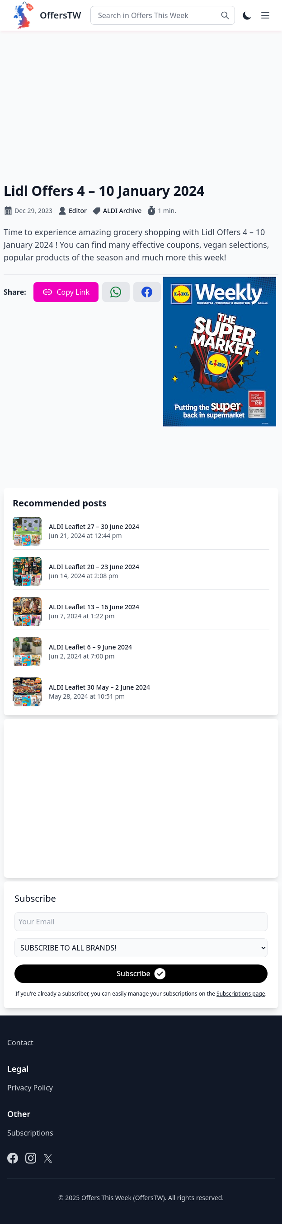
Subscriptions (30, 1133)
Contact (20, 1043)
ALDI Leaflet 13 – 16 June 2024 (94, 607)
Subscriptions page (240, 993)
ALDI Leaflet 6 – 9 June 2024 (90, 647)
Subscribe (141, 973)
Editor (78, 210)
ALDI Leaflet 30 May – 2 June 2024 (99, 687)
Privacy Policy (30, 1088)
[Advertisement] (141, 105)
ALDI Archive (122, 210)
